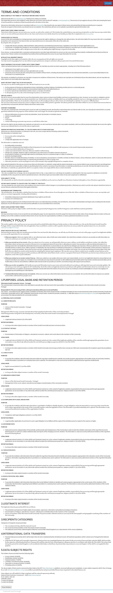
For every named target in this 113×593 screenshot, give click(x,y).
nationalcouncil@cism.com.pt (10, 227)
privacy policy (40, 25)
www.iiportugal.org (19, 18)
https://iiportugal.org (48, 568)
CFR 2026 (108, 3)
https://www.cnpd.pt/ (35, 575)
